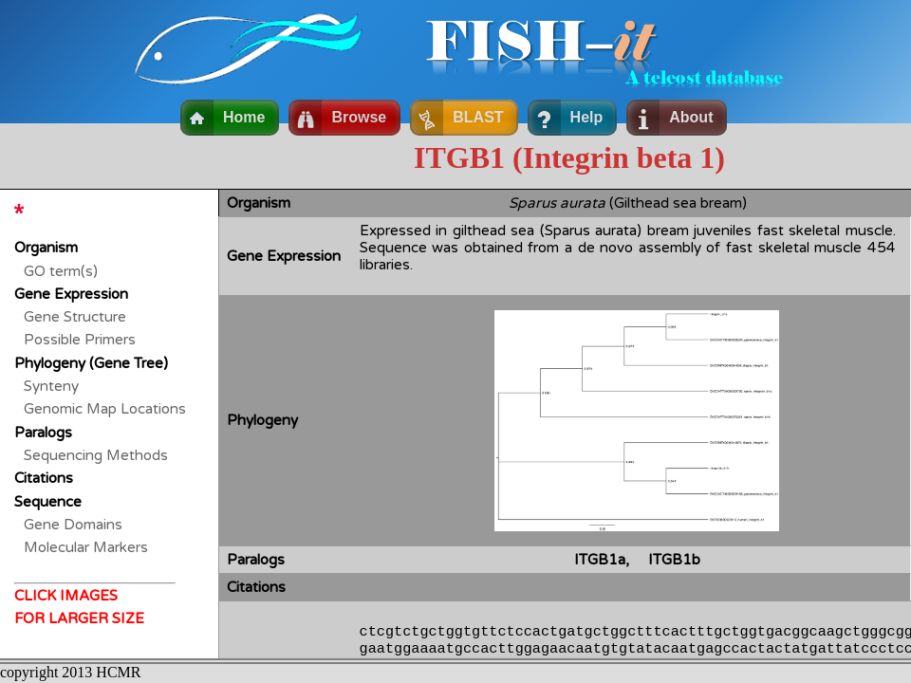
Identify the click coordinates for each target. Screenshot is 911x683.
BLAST (478, 117)
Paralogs (43, 432)
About (691, 117)
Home (244, 117)
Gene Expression (71, 294)
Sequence (48, 501)
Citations (43, 478)
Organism (46, 247)
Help (587, 117)
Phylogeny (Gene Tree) (91, 363)
